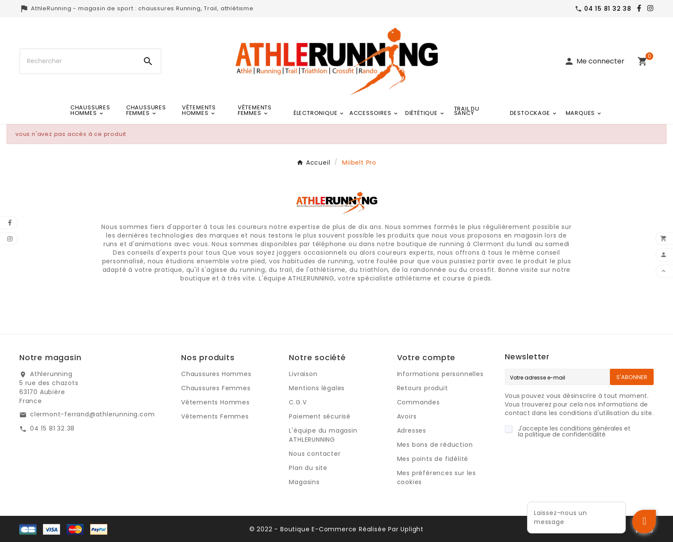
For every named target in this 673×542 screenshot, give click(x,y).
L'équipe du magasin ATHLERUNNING (323, 435)
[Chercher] (78, 61)
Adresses (411, 430)
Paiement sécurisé (320, 416)
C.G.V (297, 402)
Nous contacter (314, 453)
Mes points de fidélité (433, 459)
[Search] (148, 61)
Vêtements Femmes (215, 416)
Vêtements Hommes (215, 402)
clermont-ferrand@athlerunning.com (92, 414)
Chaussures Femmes (216, 388)
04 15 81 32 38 (52, 428)
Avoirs (407, 416)
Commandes (418, 402)
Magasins (304, 482)
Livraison (303, 374)
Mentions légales (317, 388)
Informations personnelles (440, 374)
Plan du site (308, 468)
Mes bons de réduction (435, 444)
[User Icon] (594, 61)
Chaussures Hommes (216, 374)
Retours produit (422, 388)
